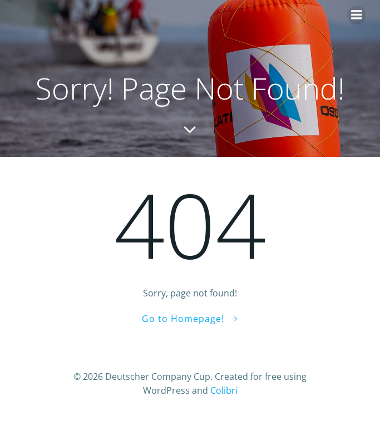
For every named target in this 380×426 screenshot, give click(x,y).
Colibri (224, 390)
